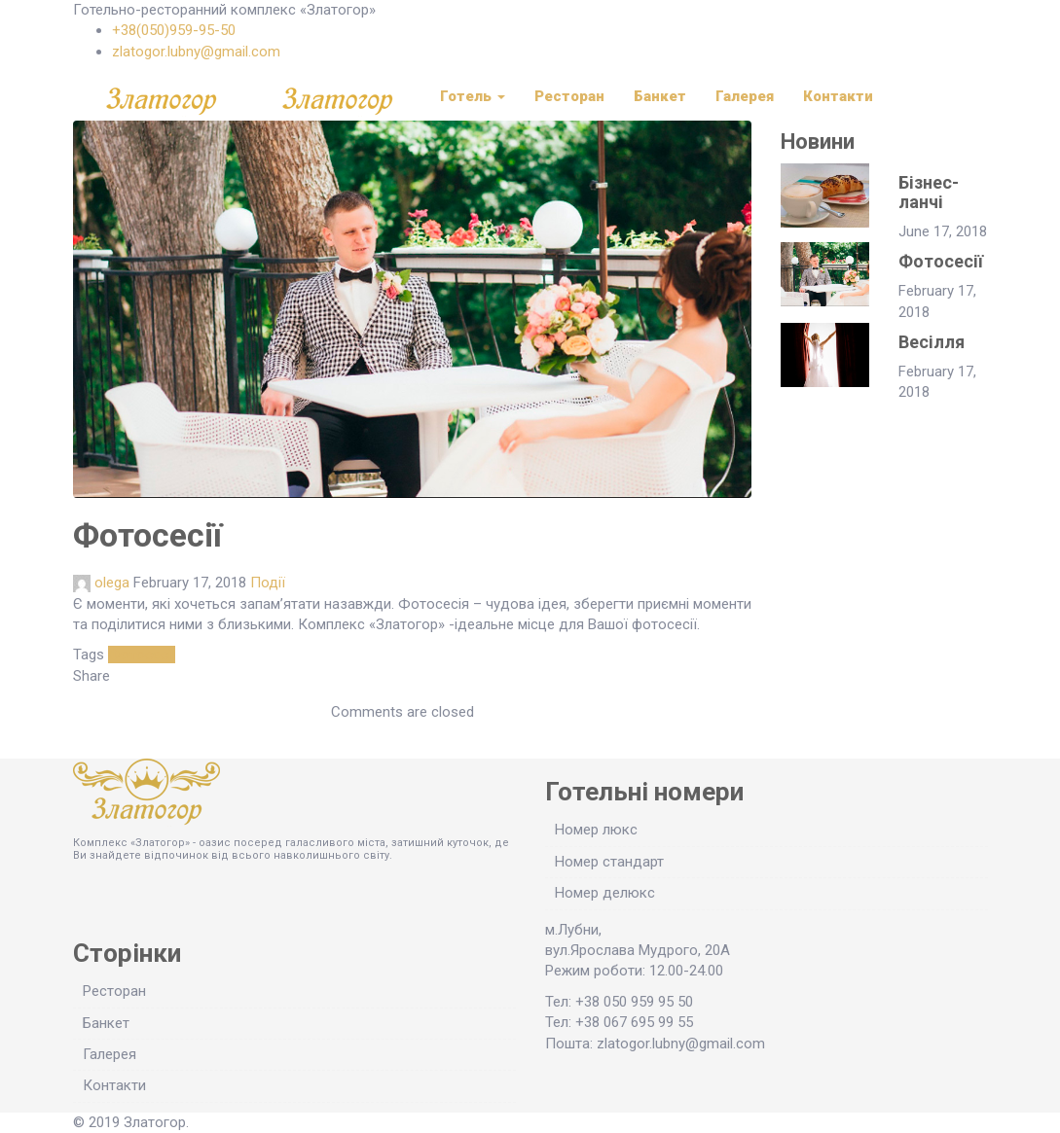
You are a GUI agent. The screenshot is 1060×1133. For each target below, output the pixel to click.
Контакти (838, 96)
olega (111, 582)
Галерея (744, 96)
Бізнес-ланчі (928, 192)
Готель (472, 96)
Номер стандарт (609, 861)
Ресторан (569, 96)
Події (267, 582)
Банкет (660, 96)
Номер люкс (596, 829)
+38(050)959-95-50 (174, 30)
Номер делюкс (605, 893)
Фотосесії (141, 654)
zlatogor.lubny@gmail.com (196, 51)
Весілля (931, 342)
